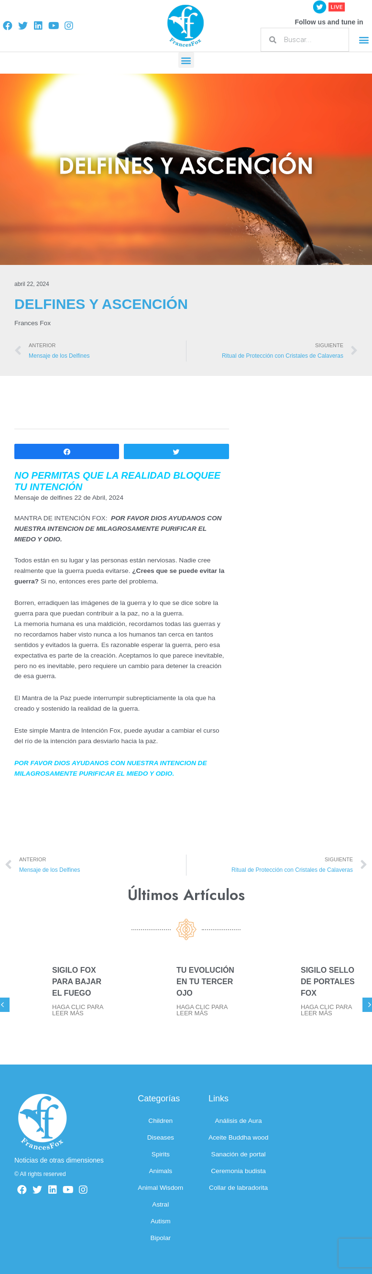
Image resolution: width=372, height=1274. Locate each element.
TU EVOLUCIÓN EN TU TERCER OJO (205, 981)
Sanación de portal (238, 1154)
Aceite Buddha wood (238, 1137)
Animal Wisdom (160, 1187)
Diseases (160, 1137)
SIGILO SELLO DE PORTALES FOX (328, 981)
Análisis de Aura (238, 1120)
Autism (161, 1221)
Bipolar (161, 1237)
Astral (160, 1204)
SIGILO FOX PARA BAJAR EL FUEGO (76, 981)
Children (160, 1120)
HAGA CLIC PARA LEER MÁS (77, 1010)
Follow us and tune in (329, 22)
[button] (364, 40)
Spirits (161, 1154)
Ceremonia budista (238, 1171)
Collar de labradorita (238, 1187)
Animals (160, 1171)
